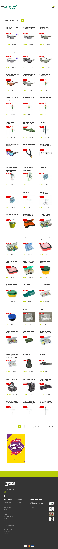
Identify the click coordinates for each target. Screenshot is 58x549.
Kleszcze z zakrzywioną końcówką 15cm (45, 192)
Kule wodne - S (43, 167)
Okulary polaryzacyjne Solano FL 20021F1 (29, 29)
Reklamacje (6, 509)
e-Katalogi (6, 514)
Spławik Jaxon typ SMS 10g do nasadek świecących (12, 122)
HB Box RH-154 (9, 307)
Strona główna (7, 502)
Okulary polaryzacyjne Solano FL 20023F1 (12, 52)
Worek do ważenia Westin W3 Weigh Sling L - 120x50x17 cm (45, 379)
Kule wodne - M (10, 191)
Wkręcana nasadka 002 (28, 144)
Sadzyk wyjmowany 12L (12, 214)
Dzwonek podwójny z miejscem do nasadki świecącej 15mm (28, 169)
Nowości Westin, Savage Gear (36, 503)
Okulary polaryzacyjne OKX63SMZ (10, 145)
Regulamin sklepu (8, 504)
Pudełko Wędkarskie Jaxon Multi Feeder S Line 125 (28, 216)
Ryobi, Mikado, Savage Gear (36, 508)
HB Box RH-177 (26, 284)
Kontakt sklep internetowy (7, 532)
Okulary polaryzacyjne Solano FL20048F (12, 75)
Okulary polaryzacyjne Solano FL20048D (45, 52)
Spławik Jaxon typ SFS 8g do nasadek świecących (45, 75)
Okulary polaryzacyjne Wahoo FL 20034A (28, 52)
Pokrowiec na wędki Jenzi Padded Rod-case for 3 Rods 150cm (28, 122)
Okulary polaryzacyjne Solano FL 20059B (29, 75)
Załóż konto (19, 504)
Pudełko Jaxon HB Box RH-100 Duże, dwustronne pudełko (11, 356)
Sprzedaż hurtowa (8, 529)
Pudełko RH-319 (26, 237)
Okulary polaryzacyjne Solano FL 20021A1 (12, 29)
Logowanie (19, 502)
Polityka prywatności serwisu (9, 517)
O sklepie (6, 520)
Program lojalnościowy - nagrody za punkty (9, 526)
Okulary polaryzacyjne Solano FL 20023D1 (45, 29)
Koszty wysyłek (7, 507)
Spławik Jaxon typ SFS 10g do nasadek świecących (11, 99)
